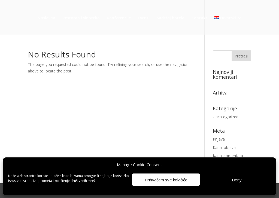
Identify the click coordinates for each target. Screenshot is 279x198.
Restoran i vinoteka (81, 18)
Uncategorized (225, 116)
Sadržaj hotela (170, 18)
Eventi (144, 18)
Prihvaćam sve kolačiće (166, 179)
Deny (237, 179)
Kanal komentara (228, 155)
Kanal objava (224, 147)
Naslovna (46, 18)
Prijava (219, 139)
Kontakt (199, 18)
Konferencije (119, 18)
